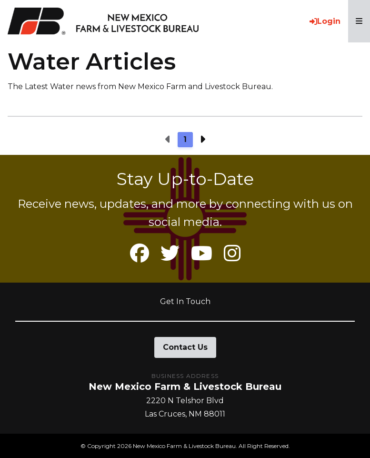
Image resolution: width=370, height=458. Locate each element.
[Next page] (202, 139)
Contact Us (185, 347)
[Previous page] (168, 139)
